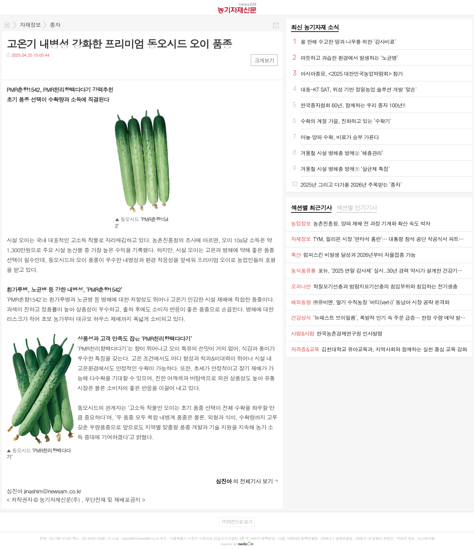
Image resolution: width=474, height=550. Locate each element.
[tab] (311, 208)
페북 (12, 68)
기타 (52, 68)
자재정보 (30, 25)
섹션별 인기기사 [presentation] (356, 208)
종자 (55, 25)
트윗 (25, 68)
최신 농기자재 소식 (315, 27)
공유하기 (276, 25)
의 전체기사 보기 (244, 481)
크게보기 (264, 60)
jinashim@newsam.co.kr (52, 491)
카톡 (38, 68)
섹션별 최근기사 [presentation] (311, 208)
